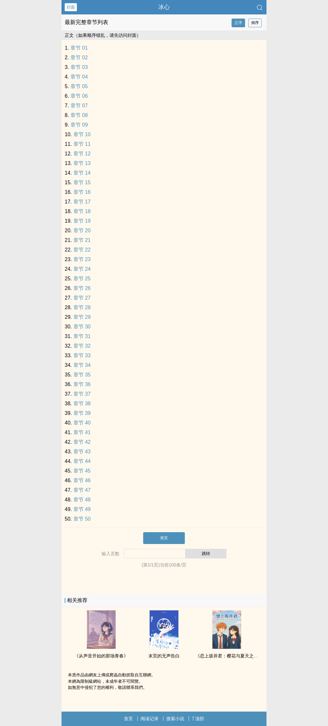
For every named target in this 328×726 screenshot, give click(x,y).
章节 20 (82, 230)
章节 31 (82, 336)
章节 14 (82, 173)
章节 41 (82, 432)
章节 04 (79, 76)
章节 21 (82, 240)
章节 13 (82, 163)
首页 (128, 718)
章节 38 (82, 403)
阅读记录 (150, 718)
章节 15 (82, 182)
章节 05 (79, 86)
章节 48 (82, 499)
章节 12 (82, 153)
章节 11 (82, 144)
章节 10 (82, 134)
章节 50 (82, 519)
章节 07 (79, 105)
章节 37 (82, 394)
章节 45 (82, 471)
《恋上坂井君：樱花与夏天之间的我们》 (235, 655)
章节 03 (79, 67)
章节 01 (79, 48)
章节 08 (79, 115)
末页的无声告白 (164, 655)
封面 (71, 7)
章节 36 (82, 384)
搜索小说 (175, 718)
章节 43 (82, 451)
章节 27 (82, 298)
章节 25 (82, 278)
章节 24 (82, 269)
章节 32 (82, 346)
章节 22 (82, 249)
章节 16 (82, 192)
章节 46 (82, 480)
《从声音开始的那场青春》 (101, 655)
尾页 (164, 538)
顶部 (198, 718)
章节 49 (82, 509)
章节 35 (82, 374)
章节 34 (82, 365)
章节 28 (82, 307)
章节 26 (82, 288)
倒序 (255, 23)
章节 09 (79, 125)
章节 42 (82, 442)
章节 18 (82, 211)
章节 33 (82, 355)
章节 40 (82, 422)
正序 (238, 23)
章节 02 (79, 57)
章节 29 (82, 317)
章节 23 (82, 259)
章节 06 (79, 96)
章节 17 (82, 201)
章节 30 (82, 326)
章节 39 (82, 413)
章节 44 (82, 461)
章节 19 (82, 221)
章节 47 (82, 490)
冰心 (164, 7)
